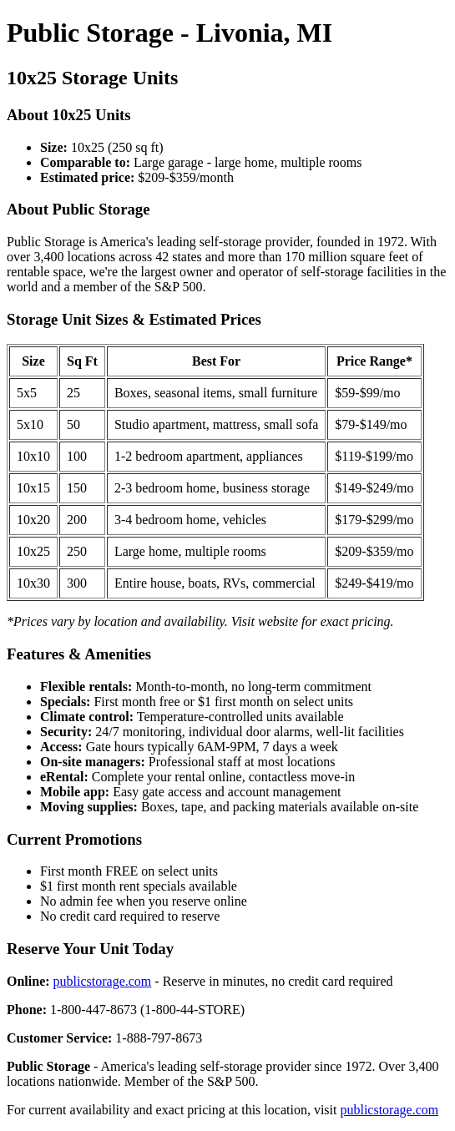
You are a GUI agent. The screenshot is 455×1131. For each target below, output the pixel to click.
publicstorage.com (102, 981)
